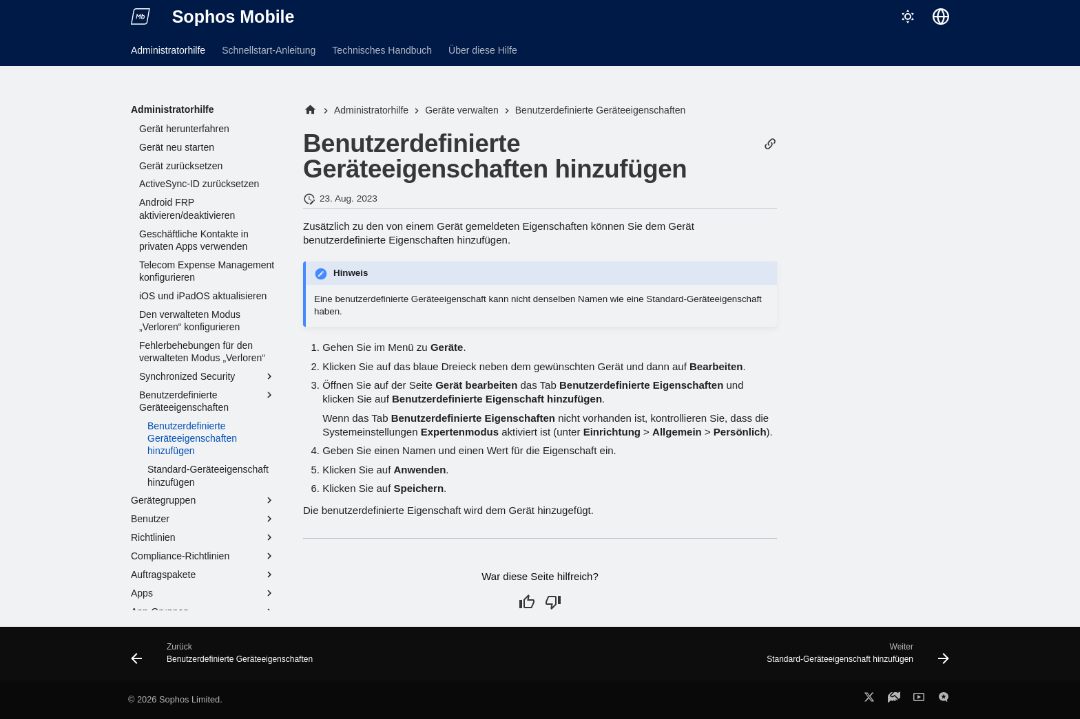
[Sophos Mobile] (140, 16)
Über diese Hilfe (482, 50)
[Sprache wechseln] (941, 16)
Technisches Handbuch (382, 50)
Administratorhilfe (168, 50)
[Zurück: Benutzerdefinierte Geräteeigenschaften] (225, 658)
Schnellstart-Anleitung (268, 50)
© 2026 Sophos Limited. (175, 699)
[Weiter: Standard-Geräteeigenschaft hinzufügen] (854, 658)
